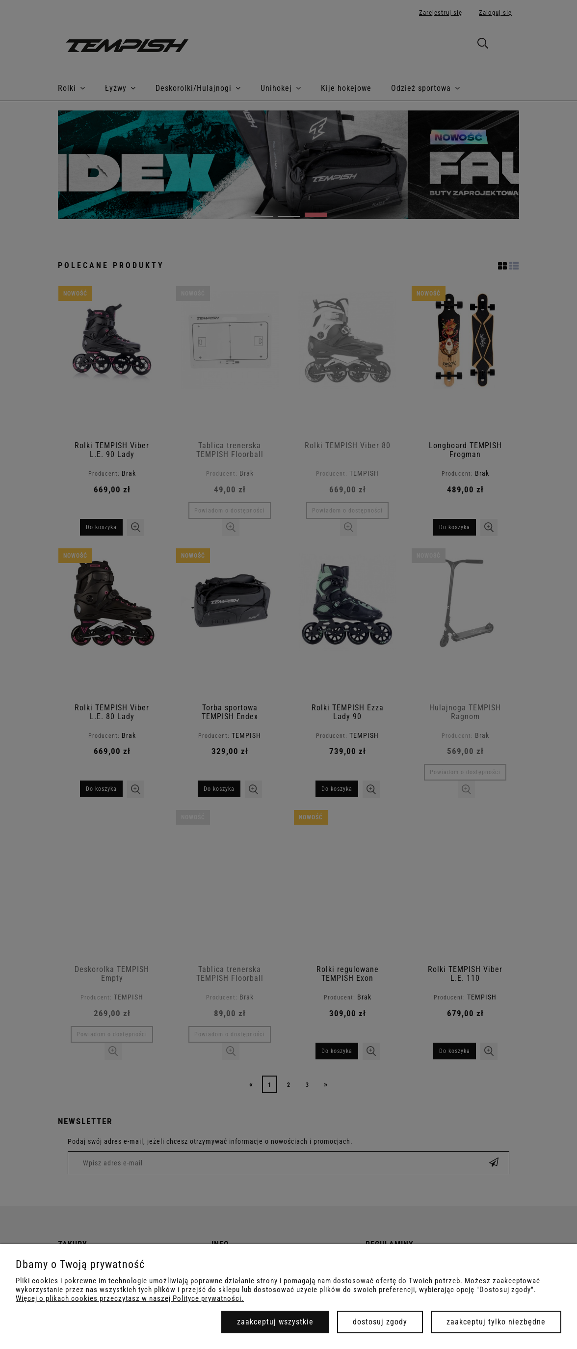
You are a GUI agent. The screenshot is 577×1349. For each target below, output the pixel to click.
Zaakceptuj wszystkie (275, 1321)
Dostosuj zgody (380, 1321)
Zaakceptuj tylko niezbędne (496, 1321)
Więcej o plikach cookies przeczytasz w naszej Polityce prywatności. (130, 1298)
